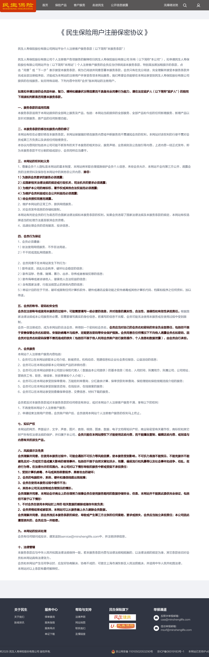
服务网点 (50, 628)
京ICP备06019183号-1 (170, 651)
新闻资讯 (19, 622)
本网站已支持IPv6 (198, 651)
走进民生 (98, 5)
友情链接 (80, 634)
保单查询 (50, 616)
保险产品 (61, 5)
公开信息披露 (119, 5)
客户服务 (79, 5)
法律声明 (80, 616)
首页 (45, 5)
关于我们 (19, 616)
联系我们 (80, 628)
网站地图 (80, 622)
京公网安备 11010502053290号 (132, 651)
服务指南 (50, 622)
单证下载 (50, 634)
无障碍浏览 (171, 5)
